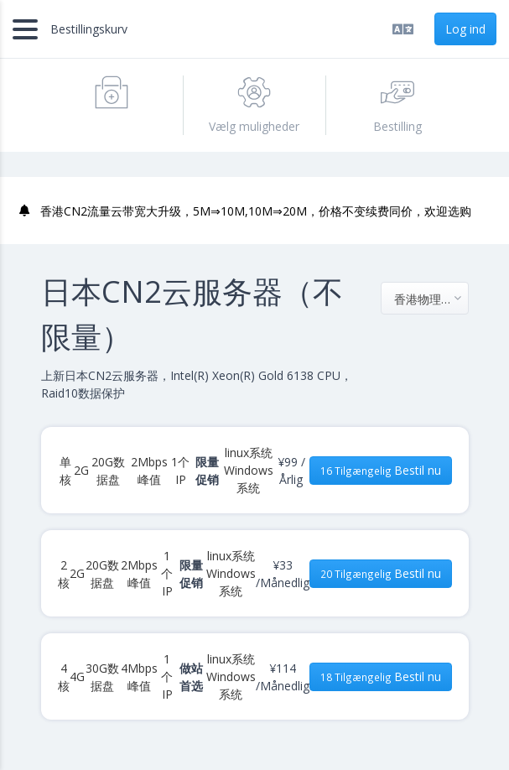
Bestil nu (380, 470)
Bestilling (397, 104)
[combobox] (425, 298)
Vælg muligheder (254, 104)
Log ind (465, 29)
